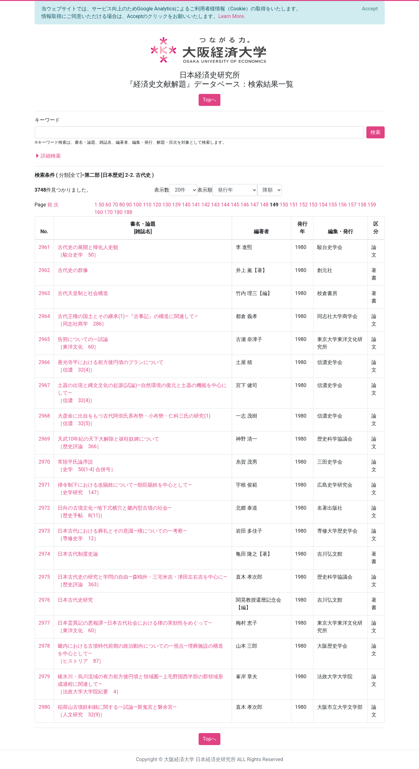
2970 (44, 462)
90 (129, 205)
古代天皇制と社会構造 (83, 293)
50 (101, 205)
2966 (44, 362)
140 (186, 205)
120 (157, 205)
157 (352, 205)
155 (333, 205)
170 (108, 212)
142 (205, 205)
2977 (44, 623)
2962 (44, 270)
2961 (44, 247)
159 (372, 205)
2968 (44, 416)
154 (323, 205)
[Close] (370, 8)
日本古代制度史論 (78, 554)
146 (245, 205)
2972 (44, 508)
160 (99, 212)
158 (362, 205)
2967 (44, 385)
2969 (44, 439)
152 (303, 205)
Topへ (209, 100)
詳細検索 (48, 156)
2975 (44, 577)
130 (166, 205)
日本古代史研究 (75, 600)
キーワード (47, 120)
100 (137, 205)
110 (147, 205)
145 (235, 205)
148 (264, 205)
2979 (44, 676)
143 (215, 205)
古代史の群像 (73, 270)
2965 (44, 339)
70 (115, 205)
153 (313, 205)
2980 (44, 707)
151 (293, 205)
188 (128, 212)
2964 (44, 316)
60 (108, 205)
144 (225, 205)
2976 (44, 600)
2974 (44, 554)
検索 (375, 132)
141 (196, 205)
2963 (44, 293)
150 (284, 205)
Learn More (231, 16)
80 (122, 205)
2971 (44, 485)
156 (342, 205)
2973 (44, 531)
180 (118, 212)
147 (254, 205)
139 (176, 205)
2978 (44, 646)
